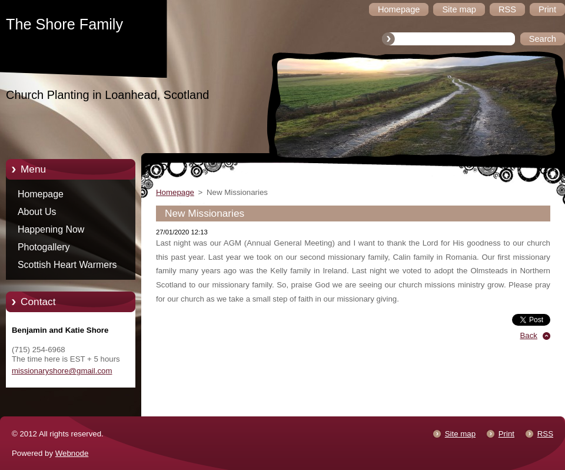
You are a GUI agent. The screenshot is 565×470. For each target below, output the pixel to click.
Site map (460, 433)
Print (506, 433)
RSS (545, 433)
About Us (37, 212)
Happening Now (51, 229)
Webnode (72, 453)
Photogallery (44, 247)
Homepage (41, 194)
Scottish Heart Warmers (67, 265)
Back (529, 335)
